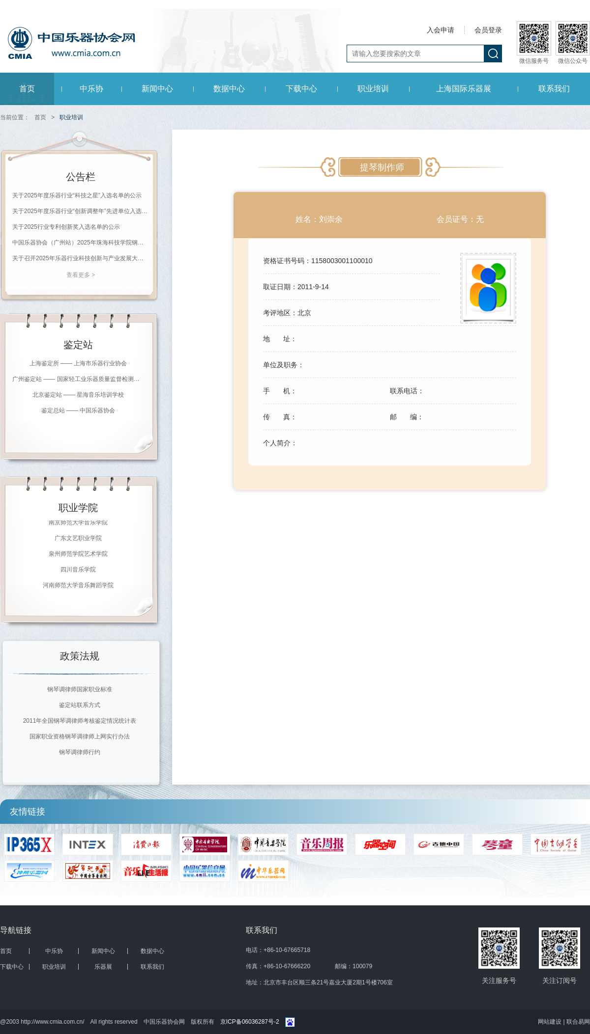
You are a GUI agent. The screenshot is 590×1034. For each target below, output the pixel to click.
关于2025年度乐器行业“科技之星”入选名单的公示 (77, 195)
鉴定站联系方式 (79, 705)
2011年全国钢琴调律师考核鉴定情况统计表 (80, 720)
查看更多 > (80, 275)
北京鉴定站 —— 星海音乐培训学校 (78, 394)
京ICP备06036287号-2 (249, 1021)
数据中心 (229, 88)
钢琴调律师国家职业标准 (79, 689)
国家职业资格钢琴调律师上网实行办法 (80, 736)
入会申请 (440, 30)
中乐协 (91, 88)
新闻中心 (157, 88)
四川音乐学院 (78, 570)
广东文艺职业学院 (78, 539)
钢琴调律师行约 (79, 752)
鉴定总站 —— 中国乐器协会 (78, 410)
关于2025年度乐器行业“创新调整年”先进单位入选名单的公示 (80, 211)
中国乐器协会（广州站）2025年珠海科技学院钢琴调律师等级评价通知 (80, 242)
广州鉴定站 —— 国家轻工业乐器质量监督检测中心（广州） (78, 379)
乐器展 (103, 967)
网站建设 (550, 1021)
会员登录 (488, 30)
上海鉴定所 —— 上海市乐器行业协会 (78, 363)
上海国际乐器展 (463, 88)
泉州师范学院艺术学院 (78, 554)
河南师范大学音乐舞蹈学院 (78, 586)
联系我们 (554, 88)
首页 (27, 88)
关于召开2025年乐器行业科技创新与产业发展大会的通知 (80, 258)
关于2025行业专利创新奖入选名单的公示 (66, 226)
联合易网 (578, 1021)
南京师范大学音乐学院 (78, 523)
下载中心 (301, 88)
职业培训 (373, 88)
